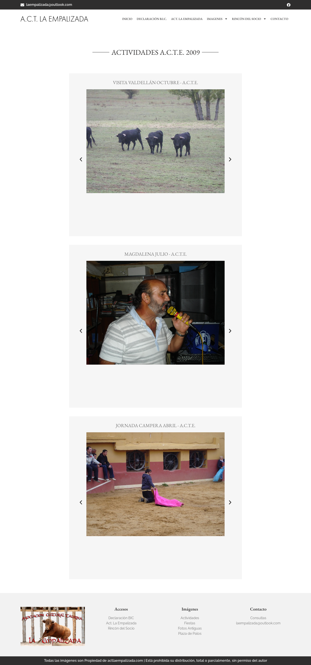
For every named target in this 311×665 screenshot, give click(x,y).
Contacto (279, 19)
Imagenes (217, 18)
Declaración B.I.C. (152, 19)
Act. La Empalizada (187, 19)
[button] (81, 159)
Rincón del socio (249, 18)
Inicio (127, 19)
